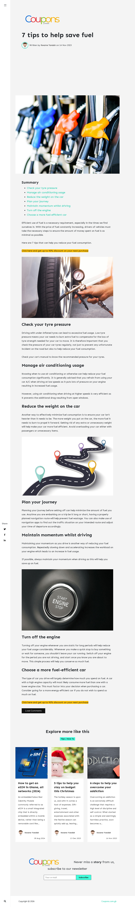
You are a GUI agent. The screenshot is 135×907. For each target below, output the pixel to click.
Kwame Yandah (48, 45)
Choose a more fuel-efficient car (47, 214)
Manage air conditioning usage (46, 192)
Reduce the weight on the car (45, 196)
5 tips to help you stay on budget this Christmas (66, 787)
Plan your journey (37, 201)
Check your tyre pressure (42, 188)
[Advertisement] (67, 67)
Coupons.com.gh (108, 901)
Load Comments (33, 710)
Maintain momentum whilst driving (48, 205)
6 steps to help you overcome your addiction (103, 787)
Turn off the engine (39, 210)
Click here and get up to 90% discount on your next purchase (55, 250)
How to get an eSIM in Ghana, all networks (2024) (31, 787)
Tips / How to (67, 739)
